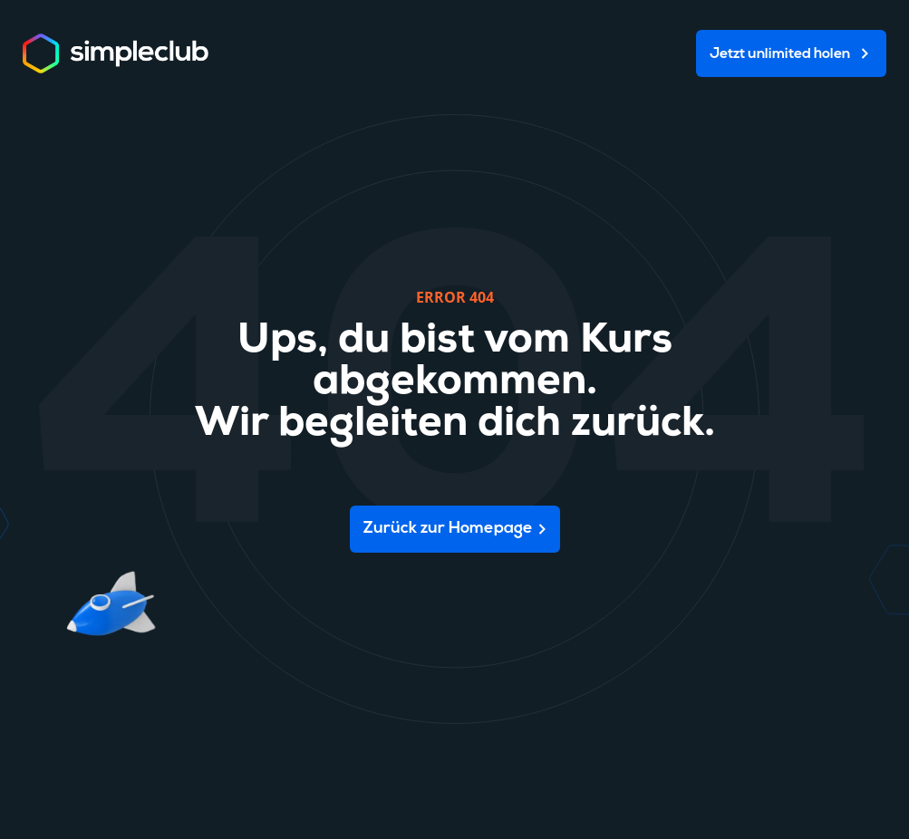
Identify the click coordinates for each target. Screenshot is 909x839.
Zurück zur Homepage (448, 528)
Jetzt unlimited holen (780, 54)
